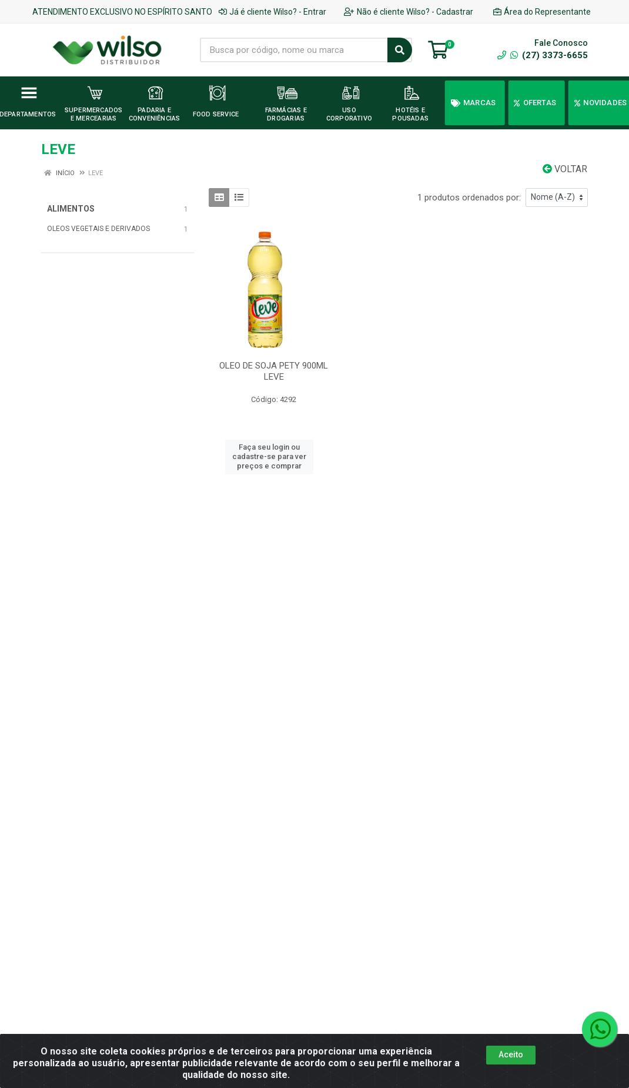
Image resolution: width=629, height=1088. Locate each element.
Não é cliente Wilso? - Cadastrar (408, 11)
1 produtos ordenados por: (469, 197)
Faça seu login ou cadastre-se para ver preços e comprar (269, 457)
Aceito (510, 1054)
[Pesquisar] (399, 50)
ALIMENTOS (71, 208)
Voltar (565, 169)
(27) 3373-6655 (549, 55)
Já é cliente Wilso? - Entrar (272, 11)
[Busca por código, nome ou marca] (294, 50)
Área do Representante (542, 11)
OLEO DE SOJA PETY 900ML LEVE (273, 371)
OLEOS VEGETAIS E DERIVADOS (98, 229)
